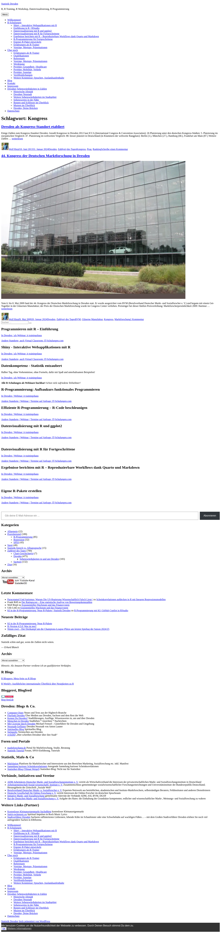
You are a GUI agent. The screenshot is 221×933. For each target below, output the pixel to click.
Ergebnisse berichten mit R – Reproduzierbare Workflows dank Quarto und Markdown (56, 36)
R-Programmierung (23, 537)
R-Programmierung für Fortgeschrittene (33, 39)
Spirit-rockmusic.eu (17, 814)
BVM (78, 319)
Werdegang (19, 64)
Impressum (12, 86)
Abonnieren (210, 515)
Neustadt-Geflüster (16, 726)
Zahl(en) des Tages (67, 149)
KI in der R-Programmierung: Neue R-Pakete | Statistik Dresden (39, 610)
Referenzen (19, 58)
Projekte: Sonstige (22, 72)
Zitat (9, 564)
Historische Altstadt (23, 91)
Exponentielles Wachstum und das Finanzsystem (45, 605)
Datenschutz (13, 111)
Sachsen (17, 561)
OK (3, 928)
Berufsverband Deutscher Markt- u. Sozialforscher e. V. (34, 790)
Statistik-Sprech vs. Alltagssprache (24, 548)
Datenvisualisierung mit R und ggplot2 (33, 31)
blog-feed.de (7, 699)
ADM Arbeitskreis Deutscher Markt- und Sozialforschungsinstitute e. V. (42, 782)
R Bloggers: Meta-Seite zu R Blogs (18, 678)
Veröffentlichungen (23, 75)
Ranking (97, 149)
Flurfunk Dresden (16, 715)
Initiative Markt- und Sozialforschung (26, 795)
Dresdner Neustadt (23, 94)
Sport (10, 545)
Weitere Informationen (19, 928)
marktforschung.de (16, 747)
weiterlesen (17, 138)
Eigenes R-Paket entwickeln (27, 42)
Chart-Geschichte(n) (24, 553)
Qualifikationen (21, 55)
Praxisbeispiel (14, 534)
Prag (89, 149)
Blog (9, 80)
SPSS (16, 542)
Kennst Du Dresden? (17, 718)
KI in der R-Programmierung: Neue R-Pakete (29, 623)
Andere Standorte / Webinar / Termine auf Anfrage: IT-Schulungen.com (36, 401)
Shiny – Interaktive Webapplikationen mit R (35, 25)
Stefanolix (12, 732)
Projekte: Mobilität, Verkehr (27, 69)
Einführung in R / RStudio (26, 28)
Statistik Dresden (9, 3)
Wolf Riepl (14, 149)
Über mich (12, 50)
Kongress (81, 149)
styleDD (11, 734)
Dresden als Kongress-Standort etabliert (32, 127)
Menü (5, 14)
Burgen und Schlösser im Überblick (31, 102)
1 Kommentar (137, 319)
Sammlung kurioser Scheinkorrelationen (27, 766)
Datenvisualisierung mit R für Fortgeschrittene (36, 33)
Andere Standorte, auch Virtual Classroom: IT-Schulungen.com (32, 340)
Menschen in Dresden (18, 721)
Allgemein (12, 531)
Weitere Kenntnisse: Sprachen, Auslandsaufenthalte (39, 77)
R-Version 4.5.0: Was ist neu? (22, 626)
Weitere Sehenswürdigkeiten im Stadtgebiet (35, 97)
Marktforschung (122, 319)
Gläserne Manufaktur (92, 319)
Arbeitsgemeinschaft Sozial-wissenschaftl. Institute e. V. (35, 784)
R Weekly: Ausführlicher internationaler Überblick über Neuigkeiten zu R (37, 683)
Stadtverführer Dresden (18, 817)
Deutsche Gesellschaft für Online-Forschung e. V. (31, 793)
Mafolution (12, 763)
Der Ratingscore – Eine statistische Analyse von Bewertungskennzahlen (56, 602)
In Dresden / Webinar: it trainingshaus (20, 396)
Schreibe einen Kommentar (114, 149)
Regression (19, 539)
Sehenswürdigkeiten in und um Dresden (39, 559)
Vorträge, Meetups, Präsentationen (30, 47)
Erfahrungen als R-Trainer (26, 44)
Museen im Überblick (24, 105)
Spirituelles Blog (15, 729)
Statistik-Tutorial (15, 750)
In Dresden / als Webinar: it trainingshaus (21, 335)
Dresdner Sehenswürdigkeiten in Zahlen (27, 89)
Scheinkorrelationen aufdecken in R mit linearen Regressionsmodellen (131, 599)
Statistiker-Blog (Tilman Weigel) (23, 769)
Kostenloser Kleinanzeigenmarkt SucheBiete (29, 811)
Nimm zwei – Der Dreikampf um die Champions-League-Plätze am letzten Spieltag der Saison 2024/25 (58, 629)
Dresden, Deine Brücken (26, 108)
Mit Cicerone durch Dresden (21, 723)
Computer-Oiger (15, 712)
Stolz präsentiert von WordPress (34, 921)
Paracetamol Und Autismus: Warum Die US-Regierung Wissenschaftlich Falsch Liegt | (50, 599)
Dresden (52, 149)
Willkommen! (14, 20)
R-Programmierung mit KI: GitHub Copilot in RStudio (101, 610)
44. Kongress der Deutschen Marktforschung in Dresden (45, 156)
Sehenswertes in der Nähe (26, 100)
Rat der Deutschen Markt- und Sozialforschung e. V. (33, 798)
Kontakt (11, 83)
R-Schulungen (14, 22)
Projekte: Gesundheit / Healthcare (30, 66)
